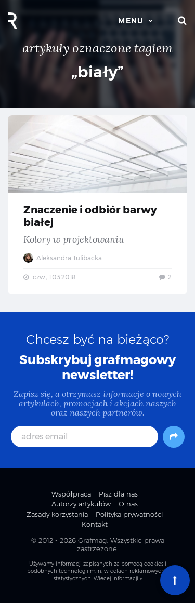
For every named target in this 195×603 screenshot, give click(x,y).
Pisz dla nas (118, 494)
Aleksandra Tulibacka (62, 258)
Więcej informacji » (118, 578)
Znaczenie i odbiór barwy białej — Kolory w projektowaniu (97, 205)
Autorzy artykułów (81, 504)
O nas (128, 504)
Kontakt (95, 524)
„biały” (97, 72)
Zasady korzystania (57, 514)
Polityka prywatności (129, 514)
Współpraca (71, 494)
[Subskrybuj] (174, 437)
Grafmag (92, 540)
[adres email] (84, 436)
